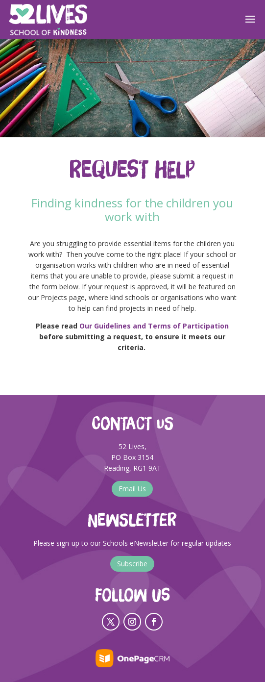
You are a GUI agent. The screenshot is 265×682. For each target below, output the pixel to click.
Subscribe (132, 563)
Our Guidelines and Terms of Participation (154, 325)
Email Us (132, 488)
